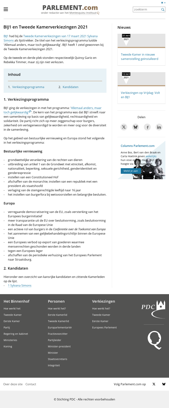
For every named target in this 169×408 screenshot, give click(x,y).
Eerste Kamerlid (57, 315)
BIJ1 (6, 36)
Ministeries (10, 340)
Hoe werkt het (12, 308)
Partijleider (54, 340)
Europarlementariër (60, 327)
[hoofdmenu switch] (6, 11)
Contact (30, 384)
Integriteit (54, 365)
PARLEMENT (70, 7)
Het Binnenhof (16, 301)
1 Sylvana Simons (19, 285)
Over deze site (13, 384)
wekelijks (151, 156)
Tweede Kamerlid (58, 321)
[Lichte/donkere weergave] (164, 3)
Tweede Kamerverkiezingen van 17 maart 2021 (55, 36)
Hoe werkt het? (57, 308)
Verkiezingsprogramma (28, 87)
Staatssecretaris (57, 359)
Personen (56, 301)
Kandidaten (70, 87)
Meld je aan (131, 171)
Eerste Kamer (12, 321)
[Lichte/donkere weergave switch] (164, 3)
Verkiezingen (103, 301)
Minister (53, 352)
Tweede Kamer (13, 315)
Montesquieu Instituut (83, 12)
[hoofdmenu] (8, 11)
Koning (8, 346)
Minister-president (59, 346)
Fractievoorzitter (58, 333)
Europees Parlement (104, 327)
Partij (7, 327)
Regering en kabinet (16, 333)
